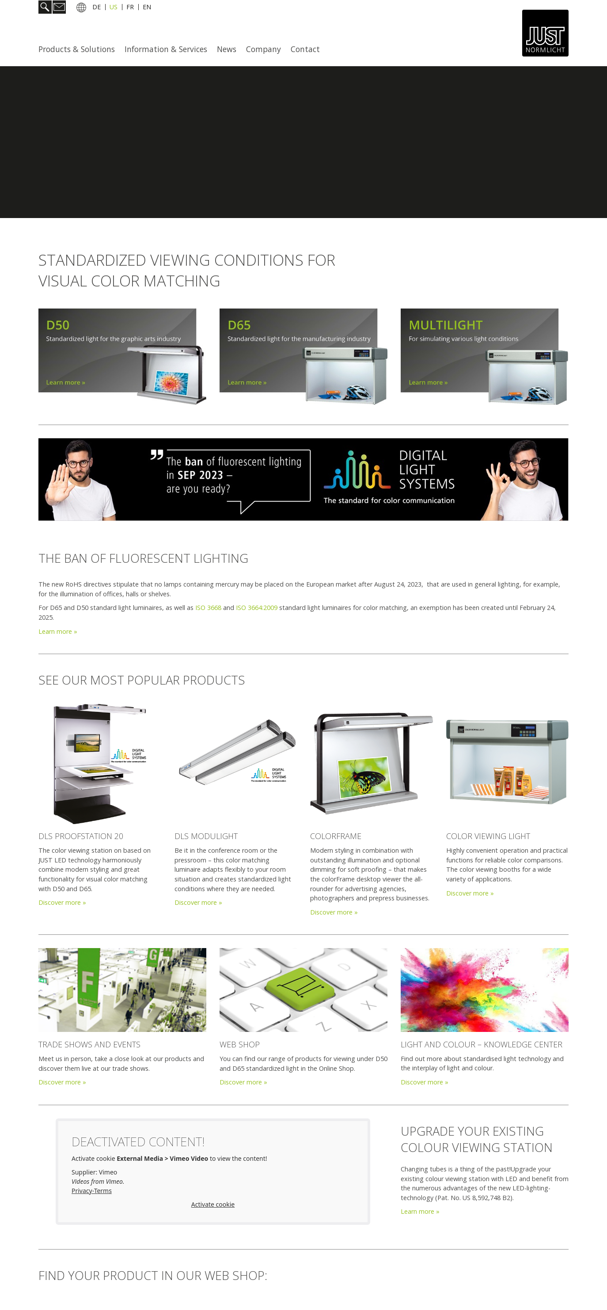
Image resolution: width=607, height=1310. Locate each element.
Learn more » (57, 631)
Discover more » (62, 902)
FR (130, 8)
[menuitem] (79, 49)
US (114, 8)
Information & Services (166, 49)
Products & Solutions (76, 49)
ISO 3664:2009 (256, 607)
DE (96, 8)
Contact (305, 49)
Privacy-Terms (92, 1190)
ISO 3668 (208, 607)
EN (147, 8)
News (226, 49)
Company (263, 49)
